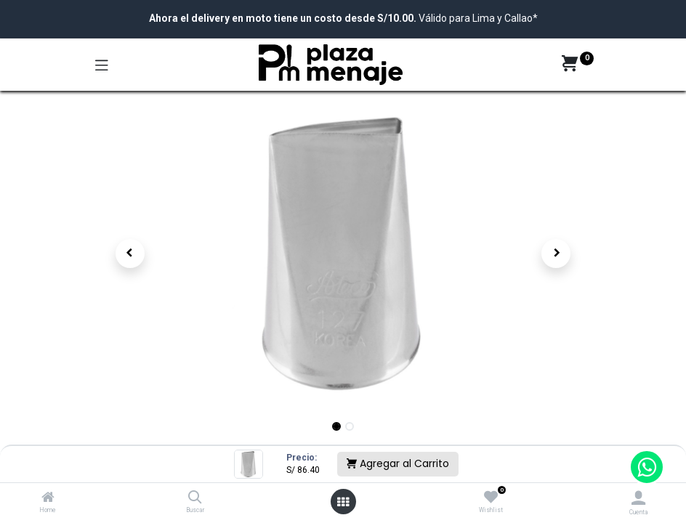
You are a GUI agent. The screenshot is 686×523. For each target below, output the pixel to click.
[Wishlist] (491, 497)
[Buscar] (195, 498)
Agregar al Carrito (398, 463)
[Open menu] (343, 502)
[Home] (48, 498)
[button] (130, 253)
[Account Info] (638, 498)
